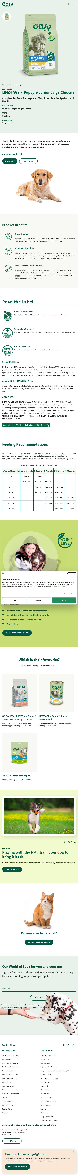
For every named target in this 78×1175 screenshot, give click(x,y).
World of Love (9, 1045)
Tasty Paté (5, 1098)
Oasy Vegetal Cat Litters (49, 1120)
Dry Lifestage (6, 1059)
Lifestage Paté (7, 1082)
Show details (68, 594)
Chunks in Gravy (46, 1075)
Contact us (28, 161)
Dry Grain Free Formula (10, 1075)
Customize (39, 600)
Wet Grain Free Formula (10, 1094)
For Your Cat (47, 1050)
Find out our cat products (39, 942)
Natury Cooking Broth (48, 1101)
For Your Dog (8, 1050)
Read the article (12, 869)
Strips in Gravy (7, 1101)
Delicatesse (45, 1090)
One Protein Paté (8, 1086)
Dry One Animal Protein (10, 1067)
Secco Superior (46, 1059)
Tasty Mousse (45, 1082)
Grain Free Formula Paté (10, 1090)
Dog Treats (6, 1113)
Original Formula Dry (48, 1055)
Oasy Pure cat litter (47, 1117)
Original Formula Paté (10, 1078)
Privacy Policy (59, 1007)
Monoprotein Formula (10, 1063)
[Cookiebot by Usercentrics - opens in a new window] (66, 573)
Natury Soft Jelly (8, 1105)
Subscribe (39, 998)
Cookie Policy (61, 587)
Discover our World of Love (17, 633)
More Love (44, 1109)
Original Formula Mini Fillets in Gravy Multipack (57, 1071)
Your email (6, 988)
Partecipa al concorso (17, 1167)
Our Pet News (70, 842)
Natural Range (7, 1109)
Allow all (63, 600)
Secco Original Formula (10, 1055)
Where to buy (9, 161)
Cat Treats (44, 1113)
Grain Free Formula (9, 1071)
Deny (14, 600)
